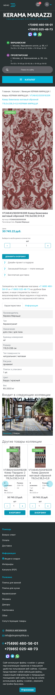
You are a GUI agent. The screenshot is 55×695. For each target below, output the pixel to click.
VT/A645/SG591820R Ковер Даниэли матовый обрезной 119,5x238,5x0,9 (40, 474)
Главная (6, 91)
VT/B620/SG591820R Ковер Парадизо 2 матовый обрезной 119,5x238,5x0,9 (14, 474)
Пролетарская (19, 55)
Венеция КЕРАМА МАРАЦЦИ (35, 91)
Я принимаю (27, 690)
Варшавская (18, 42)
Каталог (16, 91)
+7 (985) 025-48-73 (20, 289)
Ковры (16, 433)
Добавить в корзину (15, 256)
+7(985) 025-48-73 (40, 29)
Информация (31, 305)
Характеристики (12, 305)
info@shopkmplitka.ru (17, 635)
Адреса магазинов (16, 630)
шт (27, 241)
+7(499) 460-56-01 (40, 24)
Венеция (7, 433)
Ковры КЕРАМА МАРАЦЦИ (15, 95)
